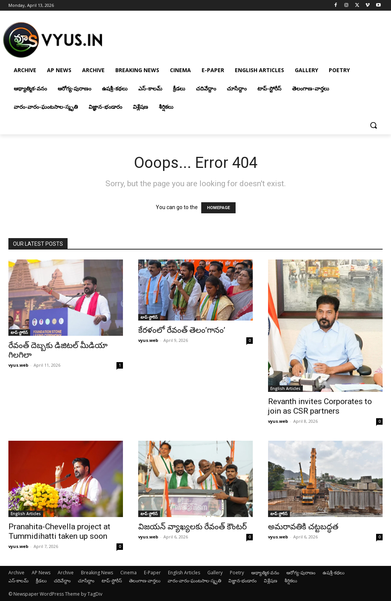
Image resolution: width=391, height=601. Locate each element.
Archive (16, 572)
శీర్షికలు (290, 580)
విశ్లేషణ (270, 580)
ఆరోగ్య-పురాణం (300, 572)
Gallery (215, 572)
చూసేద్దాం (86, 580)
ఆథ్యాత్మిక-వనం (265, 572)
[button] (373, 125)
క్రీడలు (41, 580)
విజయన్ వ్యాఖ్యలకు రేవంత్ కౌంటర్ (192, 526)
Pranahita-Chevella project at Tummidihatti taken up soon (59, 531)
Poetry (237, 572)
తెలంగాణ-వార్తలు (144, 580)
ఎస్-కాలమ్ (18, 580)
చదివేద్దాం (62, 580)
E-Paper (152, 572)
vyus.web (18, 365)
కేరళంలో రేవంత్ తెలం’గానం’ (181, 330)
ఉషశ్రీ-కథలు (333, 572)
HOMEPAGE (218, 207)
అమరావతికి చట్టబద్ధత (303, 526)
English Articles (285, 388)
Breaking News (97, 572)
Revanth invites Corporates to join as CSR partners (320, 406)
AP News (41, 572)
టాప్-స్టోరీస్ (19, 332)
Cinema (128, 572)
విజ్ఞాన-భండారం (242, 580)
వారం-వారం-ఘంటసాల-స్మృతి (194, 580)
